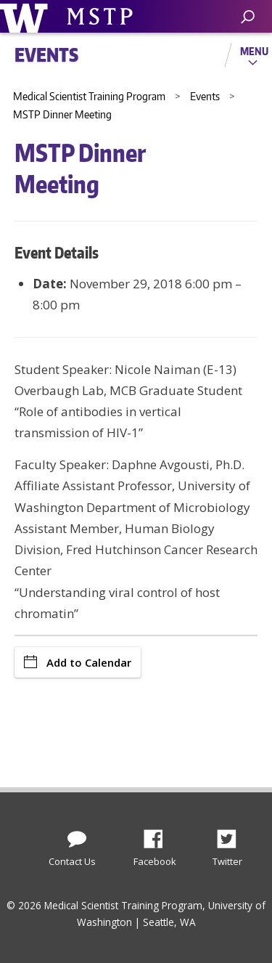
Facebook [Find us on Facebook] (159, 835)
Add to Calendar (77, 662)
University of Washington (26, 16)
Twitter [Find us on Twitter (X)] (232, 835)
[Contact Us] (77, 836)
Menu (254, 50)
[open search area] (248, 17)
